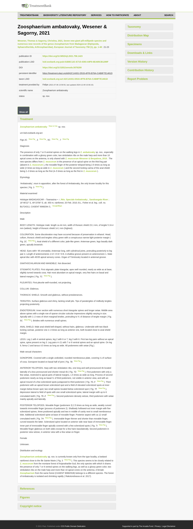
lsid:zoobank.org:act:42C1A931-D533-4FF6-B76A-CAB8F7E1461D (75, 79)
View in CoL (53, 126)
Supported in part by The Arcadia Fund (137, 526)
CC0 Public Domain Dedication (73, 526)
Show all (23, 112)
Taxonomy (134, 26)
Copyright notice (30, 506)
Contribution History (140, 70)
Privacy (158, 526)
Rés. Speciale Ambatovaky (74, 199)
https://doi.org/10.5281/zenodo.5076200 (62, 67)
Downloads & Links (139, 52)
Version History (137, 61)
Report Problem (137, 78)
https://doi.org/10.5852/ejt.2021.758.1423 (63, 56)
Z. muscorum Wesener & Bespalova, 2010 (86, 158)
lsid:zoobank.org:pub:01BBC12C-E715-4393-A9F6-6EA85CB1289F (75, 62)
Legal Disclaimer (168, 526)
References (27, 488)
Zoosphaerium (27, 473)
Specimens (134, 44)
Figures (25, 497)
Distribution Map (138, 35)
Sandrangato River (99, 199)
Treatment (26, 119)
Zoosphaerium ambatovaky (33, 127)
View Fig (32, 139)
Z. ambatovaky (87, 152)
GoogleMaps (57, 206)
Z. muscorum (50, 161)
